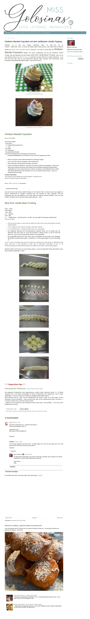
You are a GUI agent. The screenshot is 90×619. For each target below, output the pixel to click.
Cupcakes (15, 411)
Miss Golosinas (18, 454)
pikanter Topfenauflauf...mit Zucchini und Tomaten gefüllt (27, 604)
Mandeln (29, 411)
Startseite (7, 32)
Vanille (45, 411)
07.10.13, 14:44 (18, 441)
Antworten (11, 436)
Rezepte (14, 32)
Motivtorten (30, 32)
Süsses (33, 411)
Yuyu (10, 422)
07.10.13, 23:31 (28, 454)
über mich (38, 32)
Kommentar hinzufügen (11, 471)
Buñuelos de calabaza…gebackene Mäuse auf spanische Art (23, 525)
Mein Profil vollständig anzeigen (75, 51)
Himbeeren (24, 411)
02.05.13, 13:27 (16, 422)
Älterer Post (60, 517)
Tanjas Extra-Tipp (39, 411)
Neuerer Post (8, 517)
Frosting (20, 411)
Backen (10, 411)
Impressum (47, 32)
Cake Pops (22, 32)
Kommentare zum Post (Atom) (18, 520)
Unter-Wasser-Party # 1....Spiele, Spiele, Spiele (25, 595)
